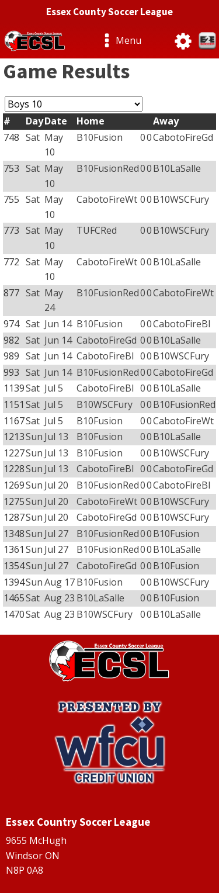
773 (11, 230)
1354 (14, 565)
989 (11, 355)
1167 (14, 420)
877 (11, 292)
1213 (14, 436)
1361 (14, 549)
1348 (14, 533)
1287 (14, 517)
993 (11, 372)
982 (11, 340)
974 (11, 323)
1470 (14, 614)
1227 (14, 452)
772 (11, 261)
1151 (14, 404)
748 (11, 137)
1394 (14, 582)
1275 (14, 501)
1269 (14, 485)
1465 (14, 597)
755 (11, 199)
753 (11, 168)
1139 (14, 388)
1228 (14, 468)
